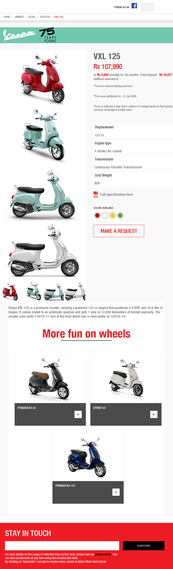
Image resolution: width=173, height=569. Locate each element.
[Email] (62, 545)
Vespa (31, 17)
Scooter (45, 17)
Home (7, 17)
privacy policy (103, 554)
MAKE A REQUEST (118, 231)
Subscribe (143, 545)
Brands (19, 17)
